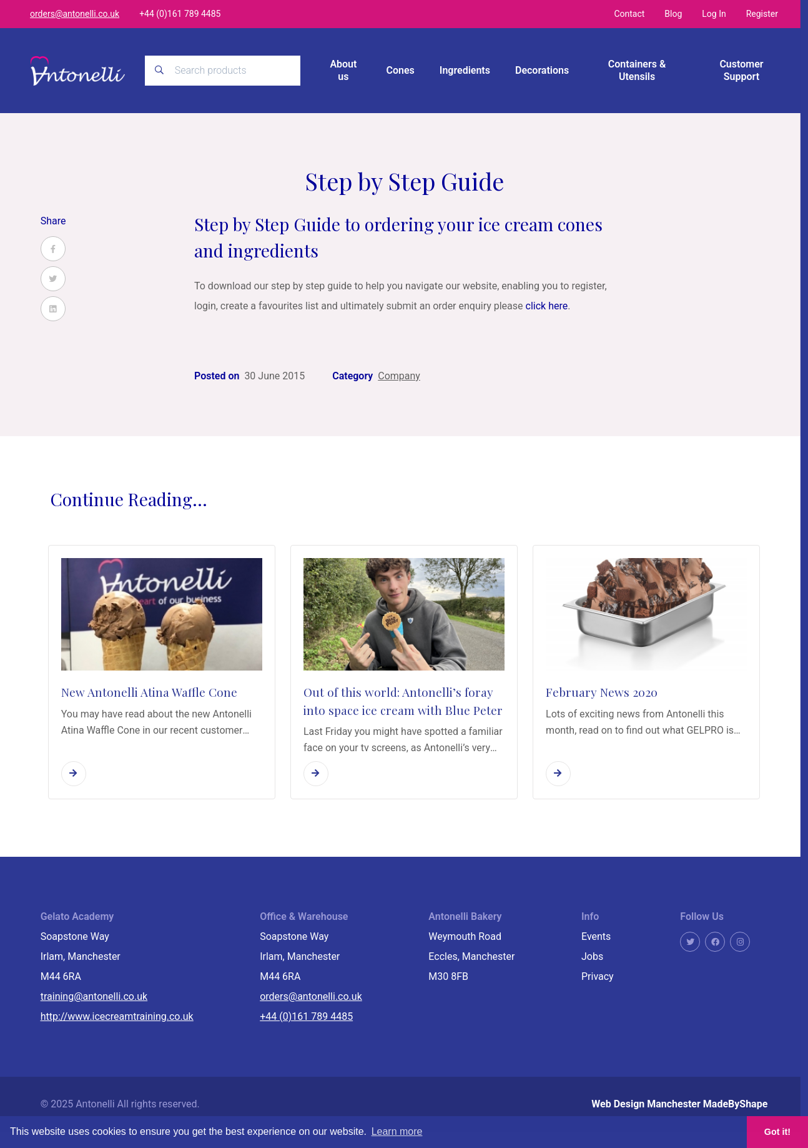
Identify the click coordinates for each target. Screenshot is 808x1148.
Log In (714, 14)
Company (399, 376)
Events (596, 936)
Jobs (592, 956)
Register (762, 14)
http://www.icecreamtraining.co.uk (117, 1016)
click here (547, 306)
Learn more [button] (397, 1131)
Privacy (597, 976)
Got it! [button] (777, 1132)
